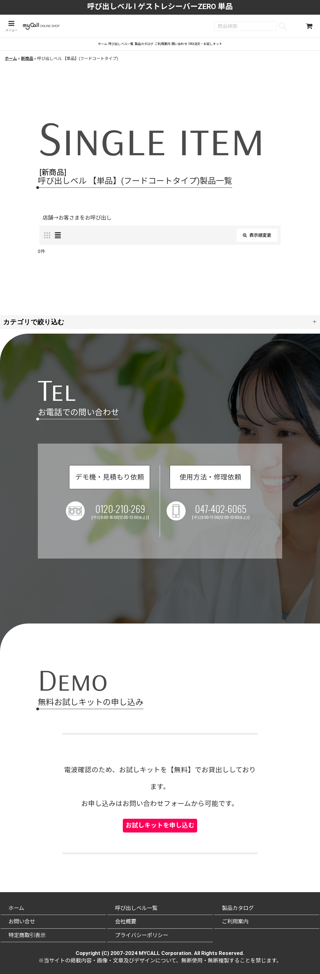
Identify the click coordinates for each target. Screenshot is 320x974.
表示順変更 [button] (254, 243)
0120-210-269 (134, 523)
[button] (10, 26)
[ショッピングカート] (309, 27)
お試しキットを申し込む (160, 820)
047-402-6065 (254, 523)
